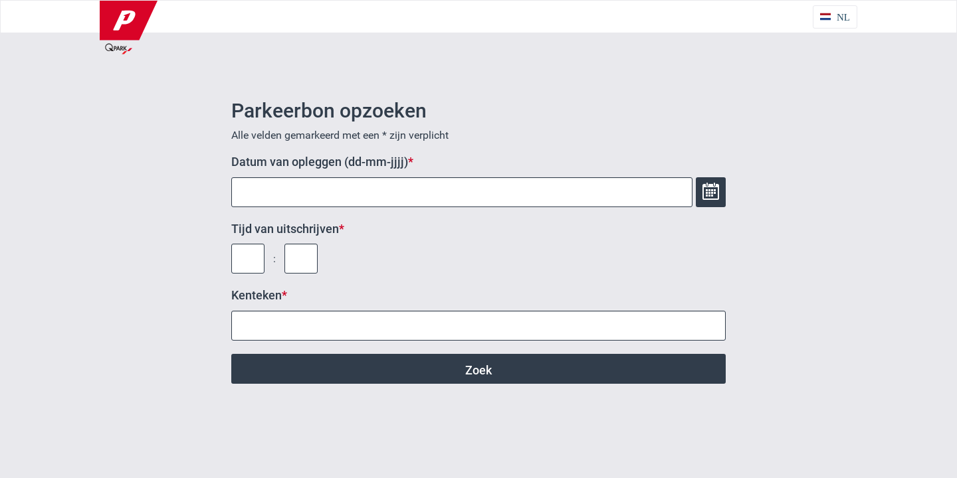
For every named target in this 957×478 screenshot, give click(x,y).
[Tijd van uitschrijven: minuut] (301, 259)
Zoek (478, 370)
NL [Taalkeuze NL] (843, 17)
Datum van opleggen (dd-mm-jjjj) (319, 162)
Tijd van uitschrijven (285, 229)
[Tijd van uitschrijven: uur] (248, 259)
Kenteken (256, 295)
